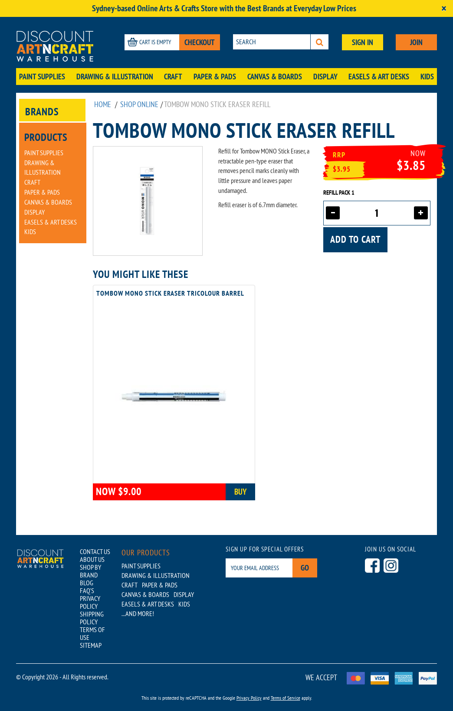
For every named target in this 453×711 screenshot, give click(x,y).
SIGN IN (362, 42)
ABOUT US (92, 559)
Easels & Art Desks (378, 77)
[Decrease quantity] (333, 212)
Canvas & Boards (274, 77)
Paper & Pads (215, 77)
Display (325, 77)
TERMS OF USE (92, 633)
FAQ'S (87, 590)
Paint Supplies (42, 77)
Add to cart (355, 239)
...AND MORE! (137, 613)
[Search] (319, 41)
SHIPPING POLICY (92, 618)
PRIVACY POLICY (90, 602)
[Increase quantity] (421, 212)
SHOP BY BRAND (90, 571)
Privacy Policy (249, 698)
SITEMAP (91, 645)
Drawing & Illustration (114, 77)
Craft (173, 77)
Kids (427, 77)
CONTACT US (95, 551)
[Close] (443, 8)
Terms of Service (285, 698)
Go (305, 568)
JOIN (416, 42)
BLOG (86, 582)
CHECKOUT (199, 42)
